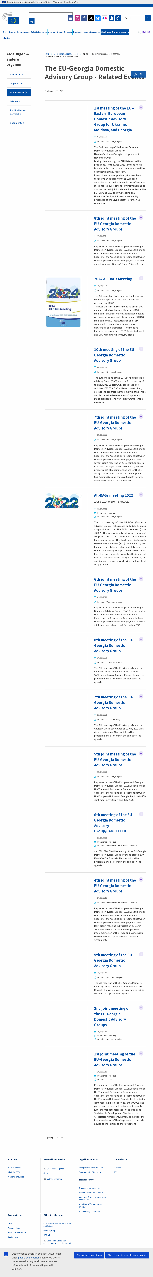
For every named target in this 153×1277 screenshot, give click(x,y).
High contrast (111, 18)
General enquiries (16, 1206)
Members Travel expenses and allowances (92, 1228)
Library (46, 1202)
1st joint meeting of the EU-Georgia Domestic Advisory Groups (114, 1088)
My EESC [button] (146, 32)
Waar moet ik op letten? (66, 2)
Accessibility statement (89, 1240)
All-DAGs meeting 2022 (113, 507)
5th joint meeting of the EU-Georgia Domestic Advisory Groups (111, 780)
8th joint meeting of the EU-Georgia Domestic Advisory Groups (111, 227)
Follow (141, 107)
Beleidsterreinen (39, 32)
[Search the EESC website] (51, 15)
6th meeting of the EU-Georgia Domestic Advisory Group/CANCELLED (114, 846)
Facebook (84, 18)
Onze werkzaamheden (19, 32)
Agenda (51, 32)
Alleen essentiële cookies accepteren (127, 1255)
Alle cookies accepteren (89, 1255)
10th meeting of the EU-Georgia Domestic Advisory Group (115, 361)
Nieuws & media (64, 32)
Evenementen (17, 92)
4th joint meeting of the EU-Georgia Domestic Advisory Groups (111, 912)
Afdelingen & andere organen (115, 32)
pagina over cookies (28, 1257)
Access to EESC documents (91, 1221)
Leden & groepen (92, 32)
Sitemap (117, 1196)
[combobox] (137, 18)
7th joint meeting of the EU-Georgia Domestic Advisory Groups (111, 432)
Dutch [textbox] (127, 18)
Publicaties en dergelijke (18, 112)
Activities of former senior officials (90, 1235)
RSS (140, 74)
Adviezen (15, 102)
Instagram (77, 18)
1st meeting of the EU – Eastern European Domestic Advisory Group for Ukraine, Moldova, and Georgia (114, 119)
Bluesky (98, 18)
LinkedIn (70, 18)
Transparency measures (90, 1217)
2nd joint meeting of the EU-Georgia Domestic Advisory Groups (112, 1046)
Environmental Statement (90, 1201)
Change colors (118, 18)
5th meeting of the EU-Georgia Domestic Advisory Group (114, 989)
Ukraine (6, 38)
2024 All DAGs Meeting (113, 285)
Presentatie (16, 74)
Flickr (104, 18)
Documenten (17, 123)
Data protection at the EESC (91, 1196)
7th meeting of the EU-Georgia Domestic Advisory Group (114, 720)
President (77, 32)
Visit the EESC (14, 1201)
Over (5, 32)
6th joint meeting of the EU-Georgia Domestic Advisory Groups (111, 599)
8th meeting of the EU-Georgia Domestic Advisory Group (114, 662)
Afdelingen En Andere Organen (66, 54)
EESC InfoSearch (53, 1208)
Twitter (91, 18)
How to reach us (15, 1196)
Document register (54, 1197)
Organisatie (16, 83)
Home (47, 54)
